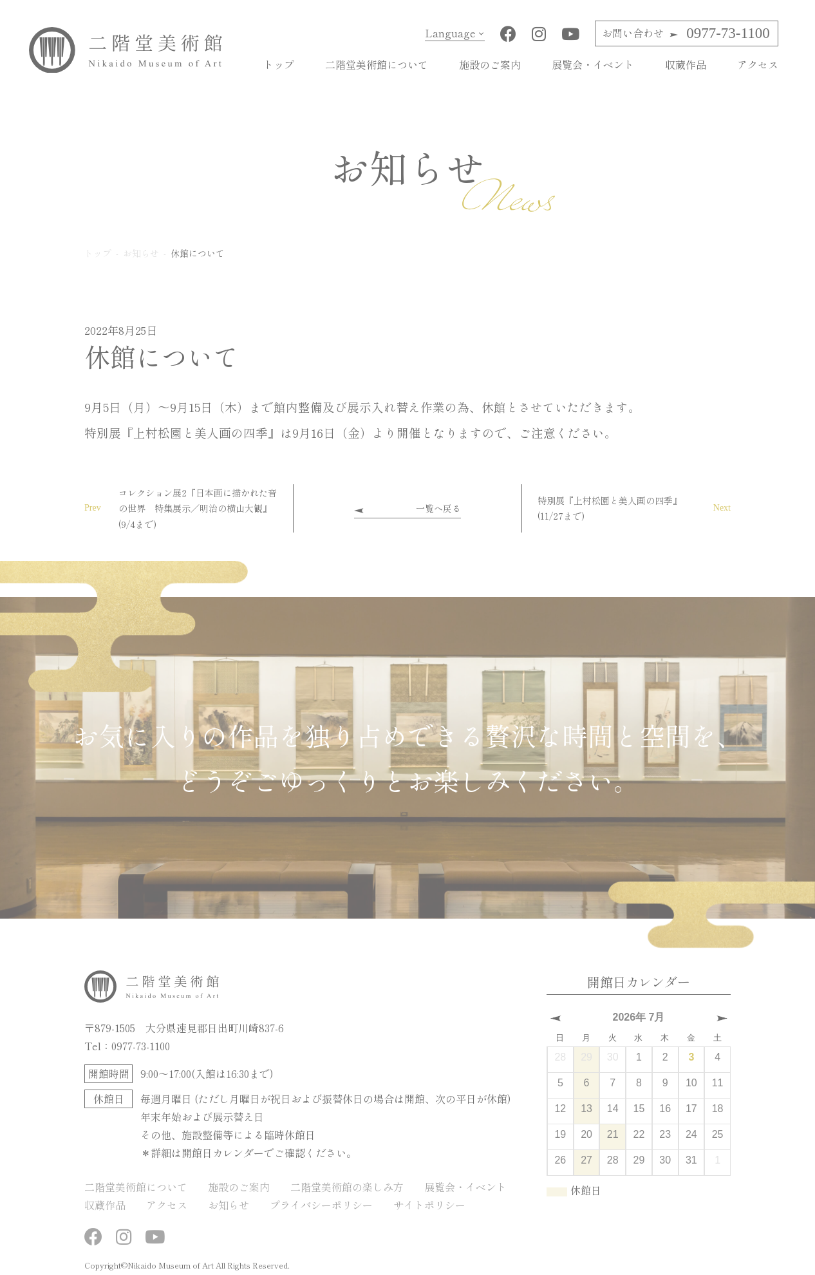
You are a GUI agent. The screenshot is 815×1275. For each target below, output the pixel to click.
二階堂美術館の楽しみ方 (347, 1186)
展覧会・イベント (593, 64)
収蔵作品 (685, 64)
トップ (278, 64)
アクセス (757, 64)
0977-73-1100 (685, 33)
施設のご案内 (490, 64)
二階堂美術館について (376, 64)
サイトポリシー (429, 1204)
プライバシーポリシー (321, 1204)
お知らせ (228, 1204)
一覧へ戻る (438, 507)
